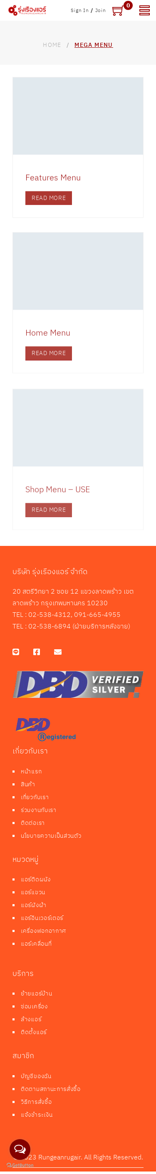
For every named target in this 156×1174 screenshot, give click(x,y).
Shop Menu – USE (57, 503)
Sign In (80, 10)
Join (100, 10)
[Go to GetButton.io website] (20, 1165)
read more (49, 204)
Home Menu (47, 343)
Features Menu (53, 184)
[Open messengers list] (20, 1149)
